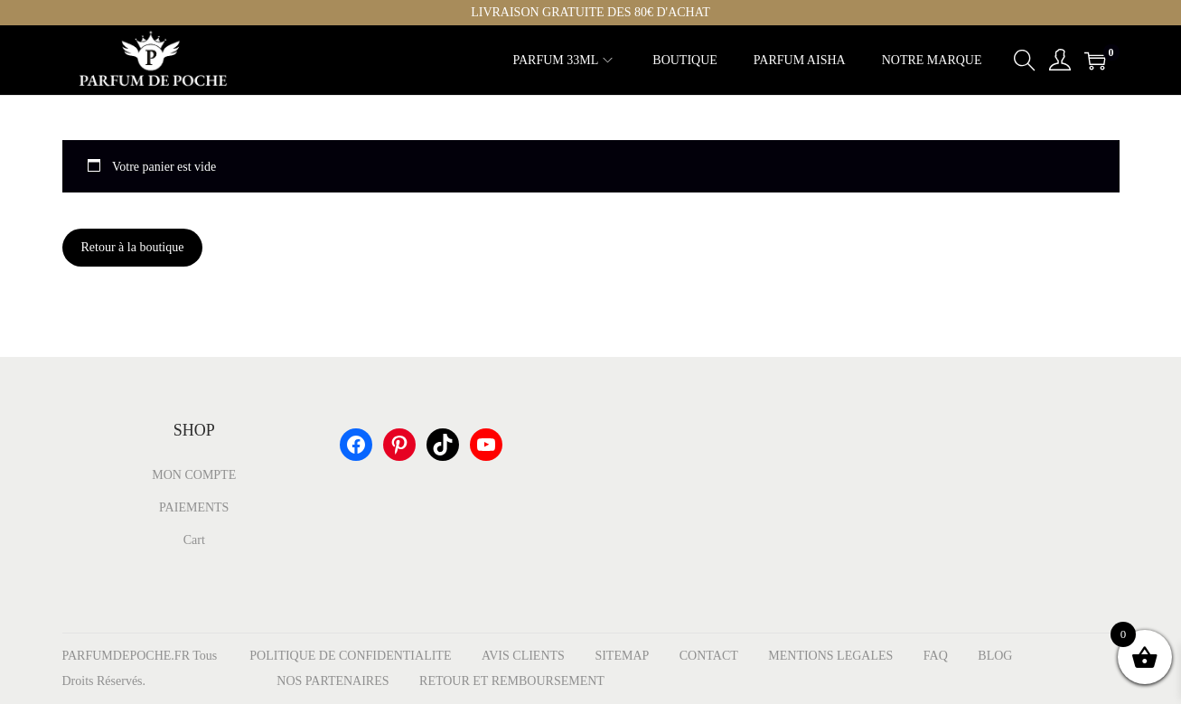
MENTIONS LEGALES (830, 655)
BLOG (995, 655)
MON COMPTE (194, 475)
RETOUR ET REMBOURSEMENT (512, 681)
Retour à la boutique (132, 247)
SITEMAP (622, 655)
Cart (194, 540)
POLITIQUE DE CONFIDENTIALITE (350, 655)
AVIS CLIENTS (523, 655)
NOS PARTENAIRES (333, 681)
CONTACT (709, 655)
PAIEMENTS (194, 507)
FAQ (935, 655)
